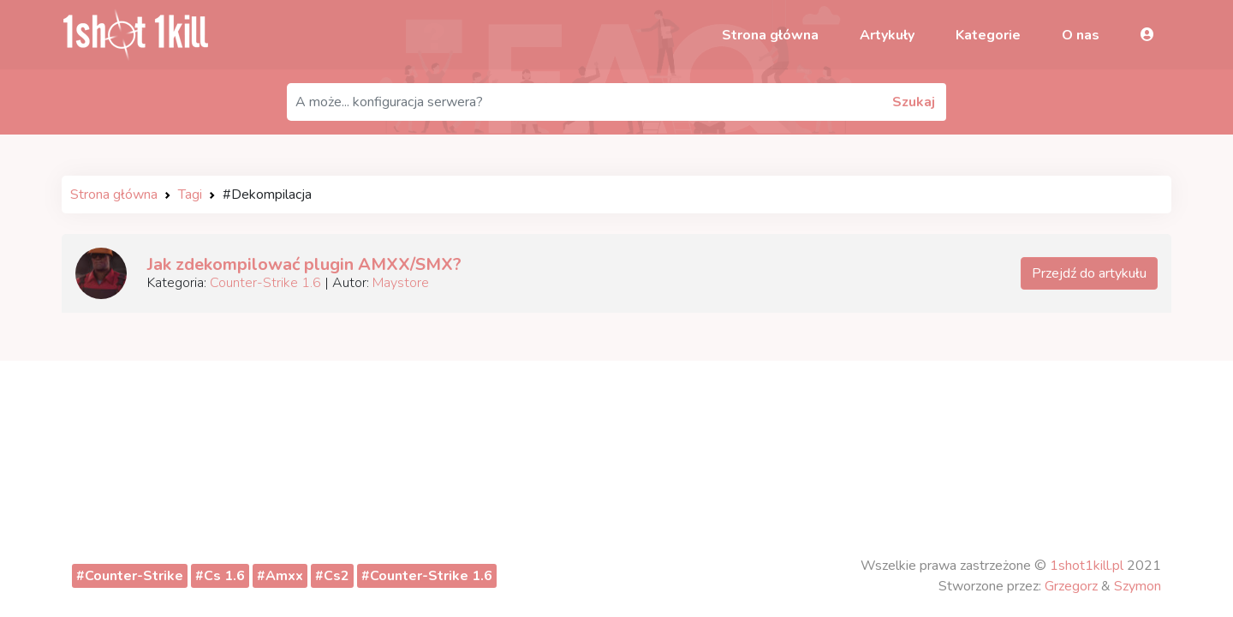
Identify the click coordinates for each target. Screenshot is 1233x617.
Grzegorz (1071, 586)
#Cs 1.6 (220, 575)
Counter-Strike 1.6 (265, 282)
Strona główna (770, 35)
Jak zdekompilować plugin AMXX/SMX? (304, 264)
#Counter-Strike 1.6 (426, 575)
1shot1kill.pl (1086, 565)
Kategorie (988, 35)
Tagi (190, 194)
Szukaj (913, 102)
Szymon (1137, 586)
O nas (1080, 35)
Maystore (400, 282)
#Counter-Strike (129, 575)
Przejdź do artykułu (1089, 273)
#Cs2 (332, 575)
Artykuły (887, 35)
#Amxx (280, 575)
